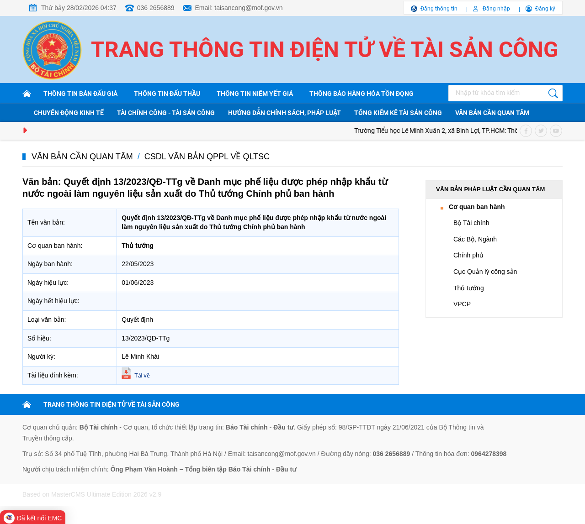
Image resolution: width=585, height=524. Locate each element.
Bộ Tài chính (471, 222)
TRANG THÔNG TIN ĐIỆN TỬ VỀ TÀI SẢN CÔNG (111, 404)
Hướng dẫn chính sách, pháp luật (284, 112)
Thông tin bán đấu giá (80, 93)
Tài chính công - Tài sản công (166, 112)
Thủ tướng (468, 288)
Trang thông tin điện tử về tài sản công (324, 50)
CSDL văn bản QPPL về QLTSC (207, 156)
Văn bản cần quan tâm (492, 112)
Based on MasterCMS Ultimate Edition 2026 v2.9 (91, 494)
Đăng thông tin (438, 8)
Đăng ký (545, 8)
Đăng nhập (496, 8)
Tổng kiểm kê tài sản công (398, 112)
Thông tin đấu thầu (167, 93)
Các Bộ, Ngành (475, 239)
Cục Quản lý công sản (485, 271)
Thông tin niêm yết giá (255, 93)
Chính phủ (468, 255)
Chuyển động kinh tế (69, 112)
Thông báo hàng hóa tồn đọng (361, 93)
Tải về (141, 375)
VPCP (462, 304)
